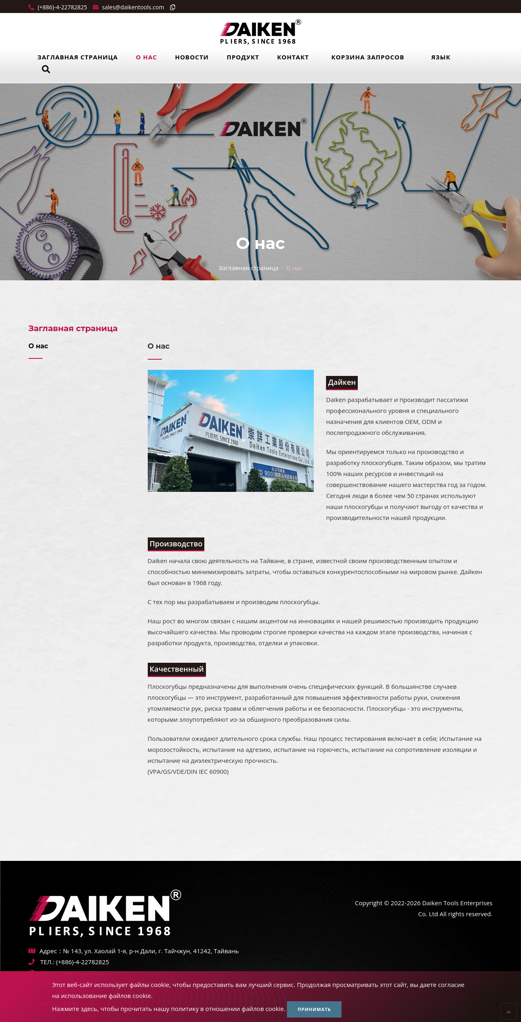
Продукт (243, 57)
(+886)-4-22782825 (61, 7)
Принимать (314, 1009)
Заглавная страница (77, 57)
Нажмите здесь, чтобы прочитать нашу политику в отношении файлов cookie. (168, 1009)
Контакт (293, 57)
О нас (146, 57)
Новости (192, 57)
